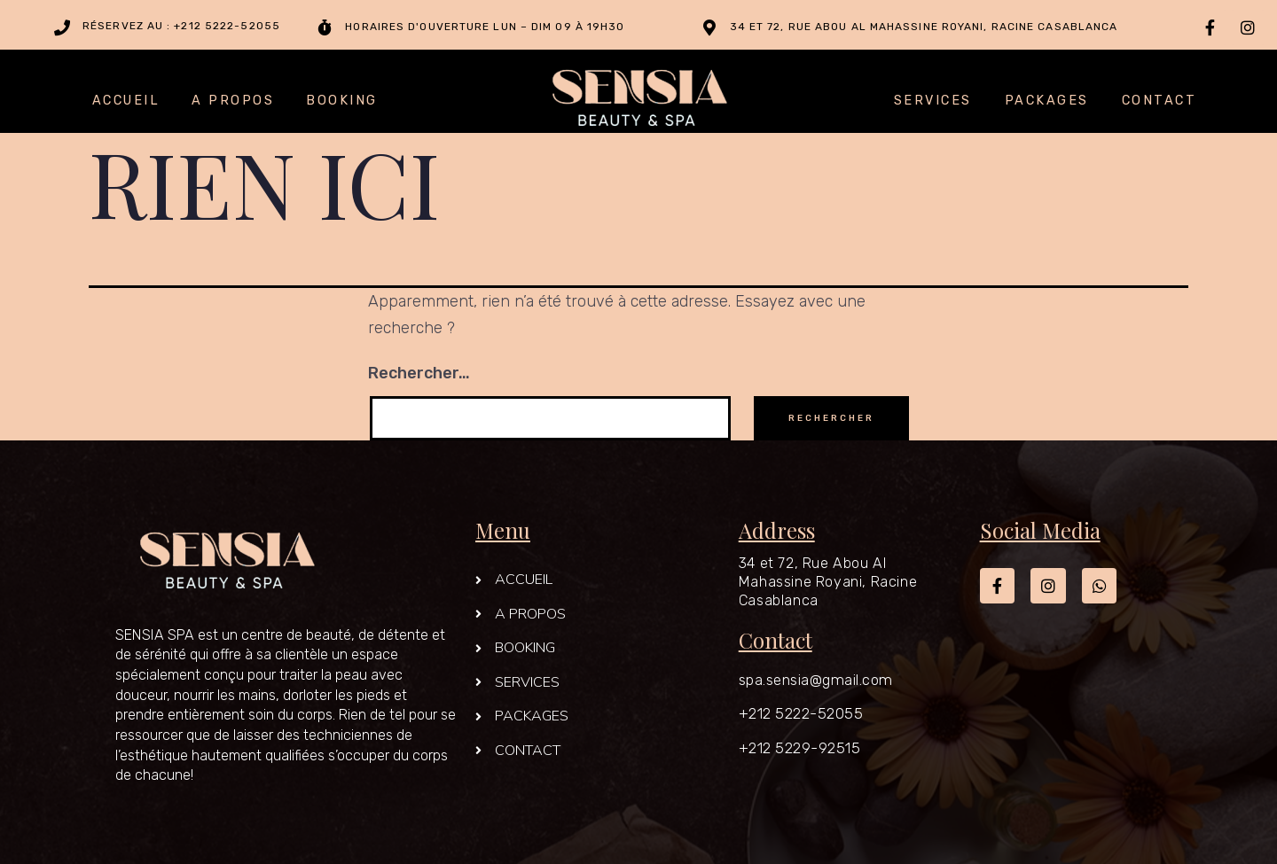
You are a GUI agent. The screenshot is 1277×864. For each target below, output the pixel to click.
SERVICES (933, 101)
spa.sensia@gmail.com (816, 680)
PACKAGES (1047, 101)
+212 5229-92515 (800, 748)
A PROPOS (233, 101)
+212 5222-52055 (801, 713)
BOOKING (342, 101)
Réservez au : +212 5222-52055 (181, 25)
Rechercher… (419, 373)
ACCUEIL (126, 101)
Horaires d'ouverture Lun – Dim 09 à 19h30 (484, 26)
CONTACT (1159, 101)
